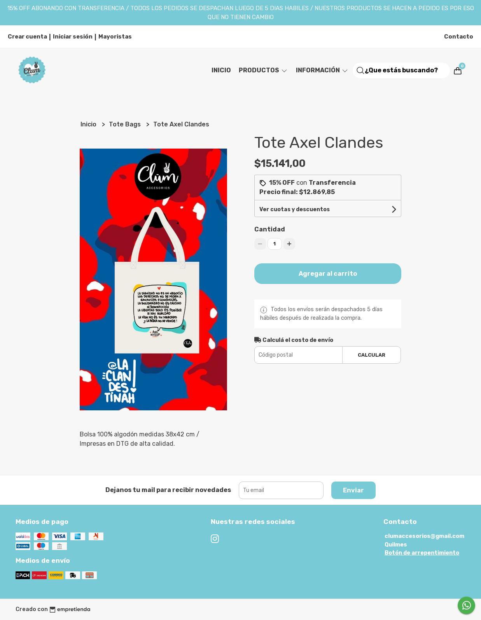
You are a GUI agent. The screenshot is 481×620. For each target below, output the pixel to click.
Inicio (221, 70)
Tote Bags (125, 124)
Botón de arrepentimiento (422, 553)
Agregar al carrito (328, 273)
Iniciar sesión (73, 36)
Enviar (353, 490)
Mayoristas (115, 36)
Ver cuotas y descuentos (294, 209)
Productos (263, 70)
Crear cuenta (27, 36)
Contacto (458, 36)
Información (322, 70)
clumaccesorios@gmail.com (424, 536)
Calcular (371, 355)
